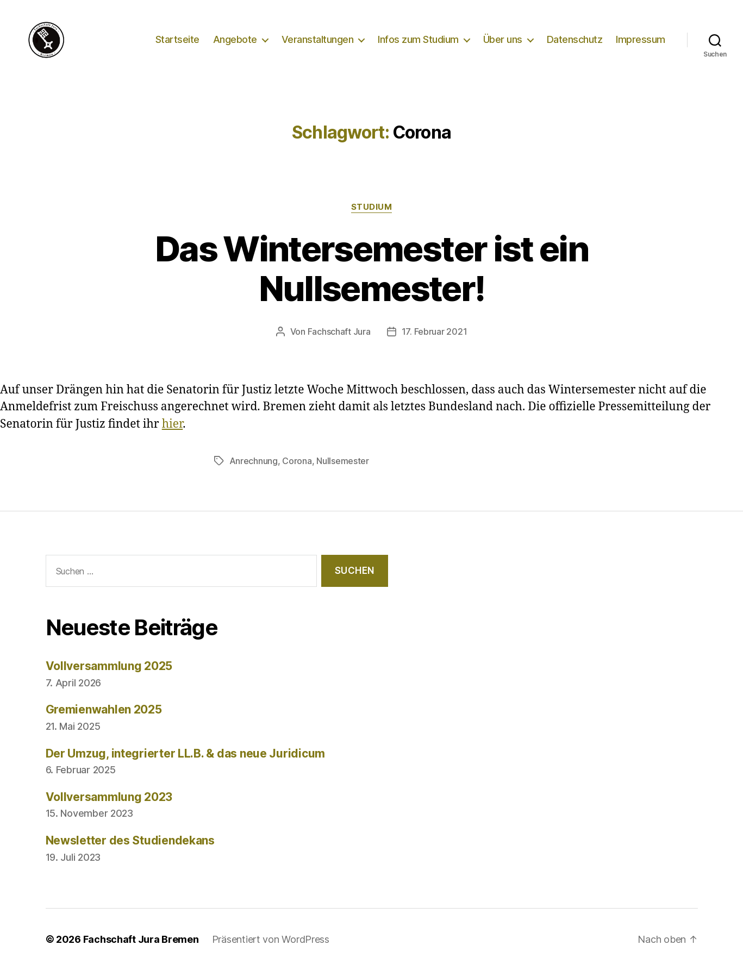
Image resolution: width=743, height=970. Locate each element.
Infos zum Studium (418, 39)
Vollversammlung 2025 (109, 666)
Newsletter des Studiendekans (130, 840)
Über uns (502, 39)
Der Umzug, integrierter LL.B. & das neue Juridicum (186, 753)
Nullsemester (342, 460)
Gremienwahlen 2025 (104, 709)
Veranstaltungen (318, 39)
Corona (296, 460)
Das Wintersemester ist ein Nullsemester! (371, 268)
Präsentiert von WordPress (270, 939)
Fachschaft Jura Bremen (141, 939)
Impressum (640, 39)
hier (172, 424)
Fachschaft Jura (339, 331)
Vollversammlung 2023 (109, 797)
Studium (371, 207)
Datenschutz (575, 39)
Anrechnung (253, 460)
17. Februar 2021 (434, 331)
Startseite (177, 39)
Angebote (235, 39)
